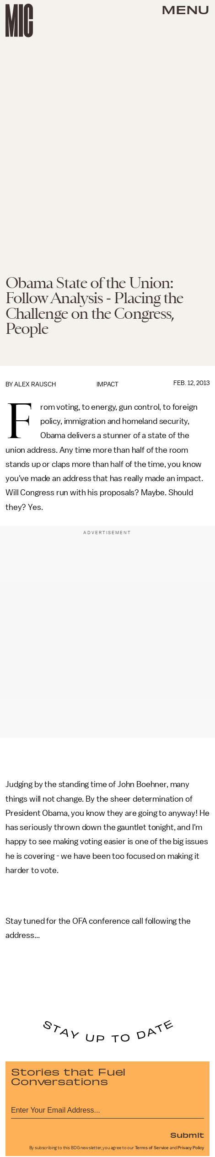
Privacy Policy (190, 1148)
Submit (187, 1134)
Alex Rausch (35, 384)
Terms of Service (152, 1148)
